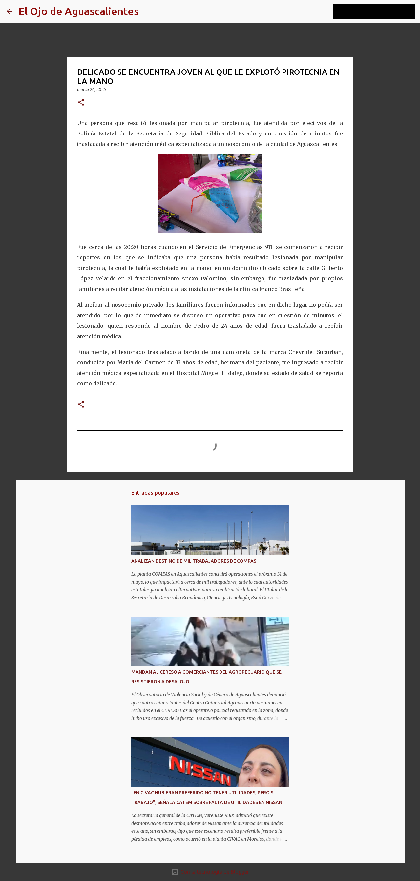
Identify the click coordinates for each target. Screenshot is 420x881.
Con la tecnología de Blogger (210, 872)
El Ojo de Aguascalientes (78, 11)
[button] (81, 102)
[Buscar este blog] (380, 11)
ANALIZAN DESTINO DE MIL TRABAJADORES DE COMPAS (193, 560)
